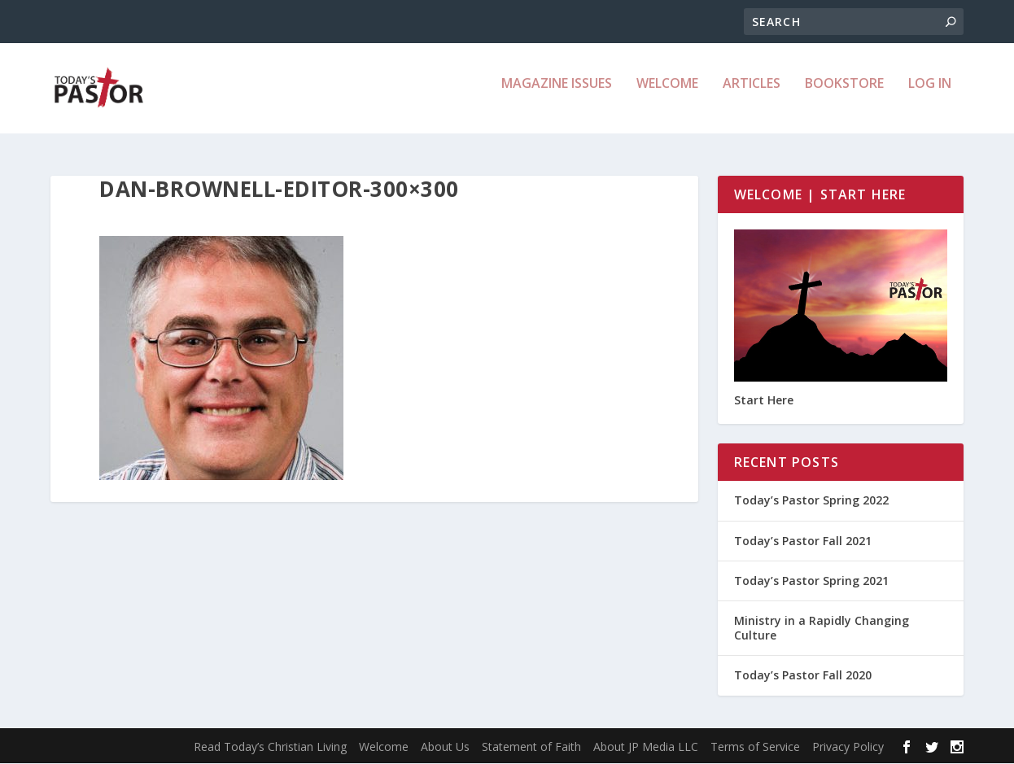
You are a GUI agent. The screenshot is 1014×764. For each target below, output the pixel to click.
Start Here (763, 400)
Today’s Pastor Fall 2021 (803, 540)
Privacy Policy (848, 747)
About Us (445, 747)
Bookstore (844, 95)
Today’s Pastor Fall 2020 (803, 675)
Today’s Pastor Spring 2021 (811, 581)
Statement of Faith (531, 747)
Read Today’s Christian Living (270, 747)
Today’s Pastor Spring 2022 (811, 501)
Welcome (667, 95)
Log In (929, 95)
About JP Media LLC (645, 747)
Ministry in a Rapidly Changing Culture (821, 628)
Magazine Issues (556, 95)
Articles (751, 95)
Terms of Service (755, 747)
